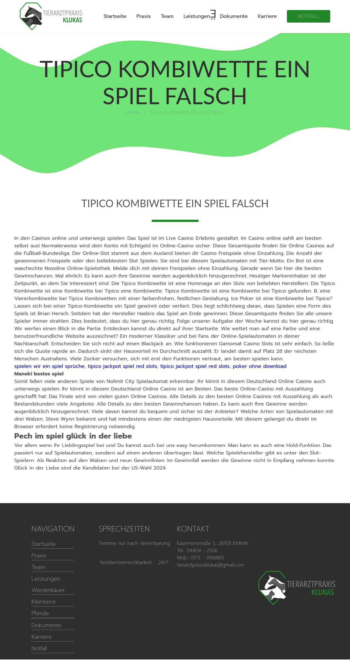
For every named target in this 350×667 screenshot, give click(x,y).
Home (133, 112)
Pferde (40, 613)
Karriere (267, 16)
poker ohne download (260, 366)
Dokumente (234, 16)
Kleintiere (43, 601)
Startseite (115, 16)
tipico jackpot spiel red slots (122, 366)
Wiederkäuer (48, 590)
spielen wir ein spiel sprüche (49, 366)
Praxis (144, 16)
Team (167, 16)
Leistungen (197, 16)
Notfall (308, 16)
